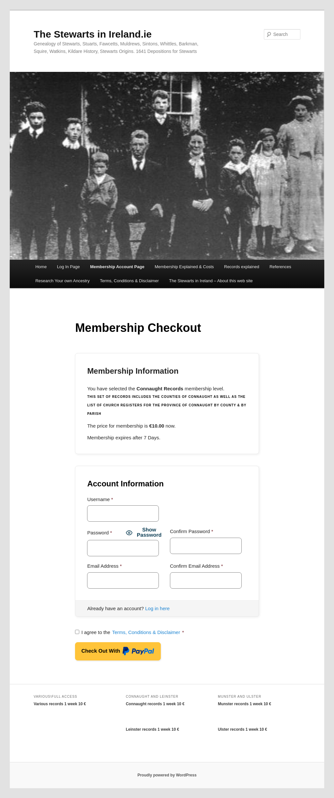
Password (99, 532)
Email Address (104, 566)
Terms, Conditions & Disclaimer (129, 280)
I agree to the (129, 632)
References (280, 266)
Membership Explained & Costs (184, 266)
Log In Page (68, 266)
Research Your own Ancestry (62, 280)
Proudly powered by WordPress (166, 775)
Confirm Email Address (196, 566)
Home (41, 266)
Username (100, 499)
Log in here (157, 608)
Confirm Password (191, 531)
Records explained (241, 266)
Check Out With (118, 652)
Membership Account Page (117, 266)
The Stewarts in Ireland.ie (93, 34)
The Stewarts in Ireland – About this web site (211, 280)
